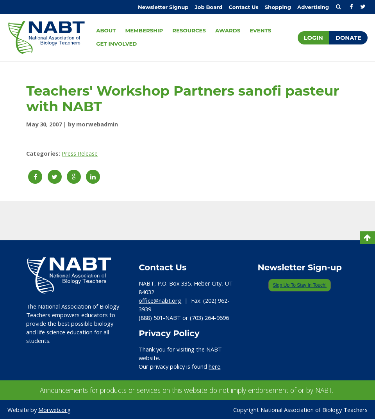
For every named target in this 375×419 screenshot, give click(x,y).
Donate (348, 37)
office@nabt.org (160, 300)
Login (313, 37)
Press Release (80, 153)
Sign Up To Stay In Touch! (300, 285)
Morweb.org (54, 410)
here (214, 366)
